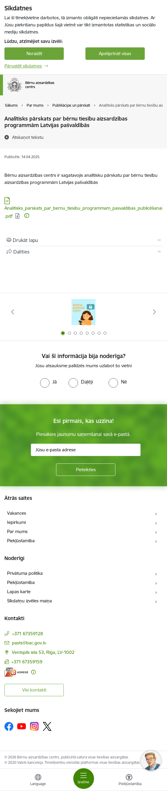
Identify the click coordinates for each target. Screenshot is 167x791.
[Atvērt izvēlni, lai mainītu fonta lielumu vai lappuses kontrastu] (129, 780)
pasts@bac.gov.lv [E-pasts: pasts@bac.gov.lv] (29, 643)
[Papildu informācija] (26, 215)
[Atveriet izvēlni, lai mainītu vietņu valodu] (38, 780)
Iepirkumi (16, 522)
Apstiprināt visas (115, 53)
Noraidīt (34, 53)
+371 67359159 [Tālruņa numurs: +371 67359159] (26, 662)
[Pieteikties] (85, 469)
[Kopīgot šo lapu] (83, 251)
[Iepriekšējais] (12, 312)
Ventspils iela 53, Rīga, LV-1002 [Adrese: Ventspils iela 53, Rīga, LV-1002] (43, 652)
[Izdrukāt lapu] (83, 240)
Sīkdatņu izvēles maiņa (29, 601)
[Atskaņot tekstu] (28, 137)
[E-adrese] (16, 672)
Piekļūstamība (21, 540)
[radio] (48, 381)
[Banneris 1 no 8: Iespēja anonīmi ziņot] (83, 312)
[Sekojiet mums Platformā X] (47, 726)
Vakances (16, 513)
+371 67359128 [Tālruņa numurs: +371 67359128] (27, 633)
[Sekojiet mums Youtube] (21, 726)
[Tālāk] (154, 312)
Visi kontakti (34, 690)
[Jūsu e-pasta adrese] (86, 450)
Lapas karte (19, 591)
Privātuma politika (25, 573)
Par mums (17, 531)
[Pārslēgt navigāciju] (83, 778)
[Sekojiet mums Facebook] (8, 726)
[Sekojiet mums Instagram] (34, 726)
